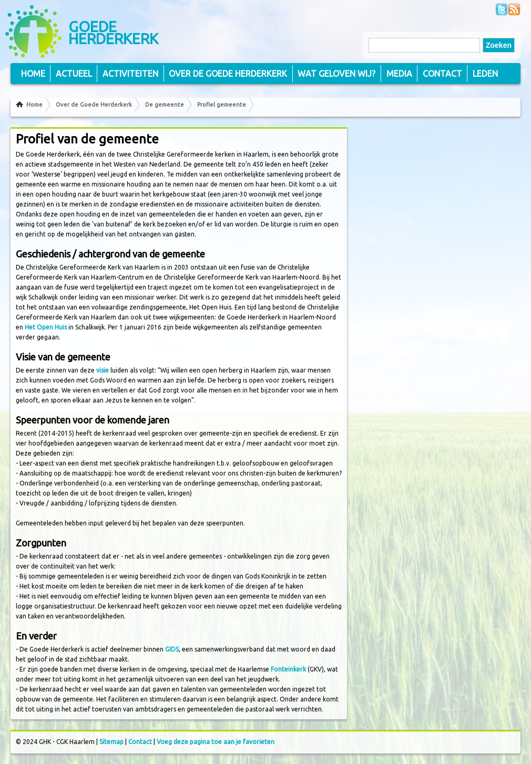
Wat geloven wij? (336, 73)
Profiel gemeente (221, 104)
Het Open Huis (46, 327)
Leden (485, 73)
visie (102, 370)
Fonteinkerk (288, 669)
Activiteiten (130, 73)
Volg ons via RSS (514, 9)
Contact (442, 73)
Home (34, 104)
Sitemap (111, 741)
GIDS (172, 649)
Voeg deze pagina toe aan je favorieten (215, 741)
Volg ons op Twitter (501, 9)
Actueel (74, 73)
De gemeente (164, 104)
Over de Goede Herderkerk (94, 104)
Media (399, 73)
